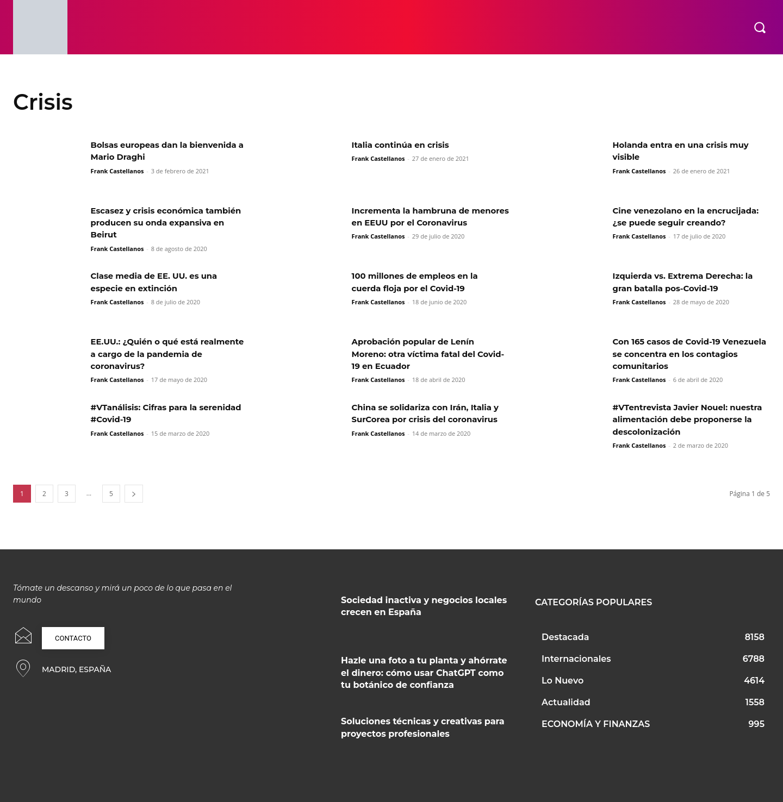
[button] (759, 27)
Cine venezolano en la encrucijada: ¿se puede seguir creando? (681, 222)
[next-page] (134, 494)
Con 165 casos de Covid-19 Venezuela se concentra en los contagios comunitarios (681, 353)
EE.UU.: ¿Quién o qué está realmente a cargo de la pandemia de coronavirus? (169, 353)
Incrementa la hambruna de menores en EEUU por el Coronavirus (415, 222)
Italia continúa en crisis (404, 145)
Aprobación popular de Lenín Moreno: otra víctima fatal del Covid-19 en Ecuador (419, 353)
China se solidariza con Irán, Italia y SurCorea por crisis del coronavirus (427, 419)
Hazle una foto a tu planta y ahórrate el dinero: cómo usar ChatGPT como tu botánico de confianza (424, 672)
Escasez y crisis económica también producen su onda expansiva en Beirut (152, 222)
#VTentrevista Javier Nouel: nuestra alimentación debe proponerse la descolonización (682, 419)
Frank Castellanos (117, 171)
